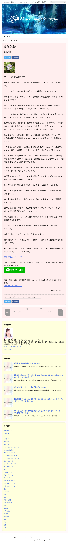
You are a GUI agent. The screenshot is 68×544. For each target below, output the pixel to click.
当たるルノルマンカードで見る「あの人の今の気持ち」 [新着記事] (31, 387)
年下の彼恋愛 (8, 503)
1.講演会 (6, 433)
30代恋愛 (6, 442)
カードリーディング (10, 464)
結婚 (5, 522)
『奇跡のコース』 (9, 431)
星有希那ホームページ (13, 257)
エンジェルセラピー (10, 453)
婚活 (5, 497)
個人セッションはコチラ (13, 286)
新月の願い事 (8, 511)
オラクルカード (8, 461)
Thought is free (45, 540)
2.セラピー (7, 436)
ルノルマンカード (9, 483)
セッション (6, 2)
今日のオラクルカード (11, 486)
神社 (5, 519)
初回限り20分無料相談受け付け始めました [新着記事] (27, 363)
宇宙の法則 (7, 500)
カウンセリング (8, 467)
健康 (5, 489)
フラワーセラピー (9, 480)
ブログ (31, 2)
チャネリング (8, 472)
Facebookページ (9, 350)
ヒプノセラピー (24, 2)
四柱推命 (6, 492)
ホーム (7, 40)
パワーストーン (8, 475)
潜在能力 (6, 517)
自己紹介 (37, 2)
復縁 (5, 505)
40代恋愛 (6, 444)
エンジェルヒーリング (11, 455)
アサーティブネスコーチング (13, 447)
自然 (5, 528)
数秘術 (6, 508)
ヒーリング (7, 478)
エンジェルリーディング (11, 458)
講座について (14, 2)
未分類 (6, 514)
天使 (5, 494)
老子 (5, 525)
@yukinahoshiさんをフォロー (13, 347)
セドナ (6, 469)
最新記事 (44, 2)
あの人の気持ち (8, 450)
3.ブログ (15, 40)
